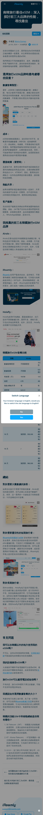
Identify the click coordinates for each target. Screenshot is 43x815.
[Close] (39, 395)
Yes (21, 417)
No (21, 412)
